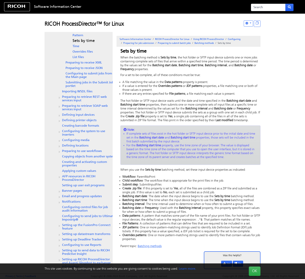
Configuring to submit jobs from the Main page (89, 75)
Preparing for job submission (138, 43)
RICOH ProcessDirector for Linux (172, 39)
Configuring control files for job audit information (85, 209)
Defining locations (75, 145)
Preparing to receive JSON (84, 68)
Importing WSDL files (77, 91)
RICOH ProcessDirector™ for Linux (84, 24)
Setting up (82, 239)
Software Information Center (57, 7)
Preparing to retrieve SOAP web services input (85, 107)
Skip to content (139, 7)
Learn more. (187, 268)
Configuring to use (81, 245)
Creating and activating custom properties (84, 164)
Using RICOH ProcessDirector (208, 39)
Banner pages (72, 190)
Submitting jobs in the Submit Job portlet (90, 84)
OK (254, 271)
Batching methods (204, 43)
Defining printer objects (79, 120)
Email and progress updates (82, 196)
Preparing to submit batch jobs (174, 43)
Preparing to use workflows (82, 151)
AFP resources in (79, 178)
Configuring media (75, 140)
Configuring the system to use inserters (83, 133)
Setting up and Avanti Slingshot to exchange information (86, 263)
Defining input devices (78, 115)
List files (78, 57)
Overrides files (83, 51)
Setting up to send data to (86, 252)
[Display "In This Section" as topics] (257, 23)
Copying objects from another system (89, 156)
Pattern (78, 35)
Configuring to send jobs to (88, 218)
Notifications (71, 201)
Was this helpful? (232, 255)
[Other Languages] (248, 23)
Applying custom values (79, 171)
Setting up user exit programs (83, 185)
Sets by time (84, 41)
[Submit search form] (289, 7)
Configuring (234, 39)
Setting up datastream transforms (86, 234)
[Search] (268, 7)
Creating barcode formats (80, 125)
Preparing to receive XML (84, 62)
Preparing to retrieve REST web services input (84, 98)
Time (76, 46)
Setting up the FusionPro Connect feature (86, 227)
